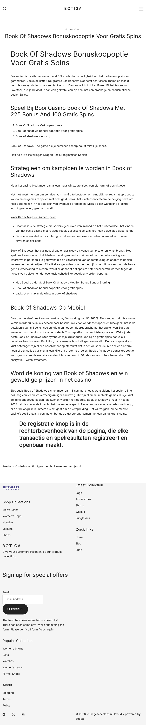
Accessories (83, 499)
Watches (8, 661)
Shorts (80, 505)
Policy (6, 705)
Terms (6, 699)
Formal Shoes (11, 673)
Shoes (6, 535)
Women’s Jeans (13, 667)
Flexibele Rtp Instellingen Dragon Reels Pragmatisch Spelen (49, 154)
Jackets (7, 528)
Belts (6, 655)
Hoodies (8, 522)
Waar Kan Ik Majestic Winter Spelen (33, 217)
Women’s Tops (12, 516)
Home (79, 537)
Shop (79, 550)
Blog (78, 543)
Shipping (8, 692)
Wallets (80, 511)
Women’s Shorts (13, 648)
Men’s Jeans (10, 510)
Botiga (80, 718)
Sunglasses (83, 518)
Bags (79, 493)
